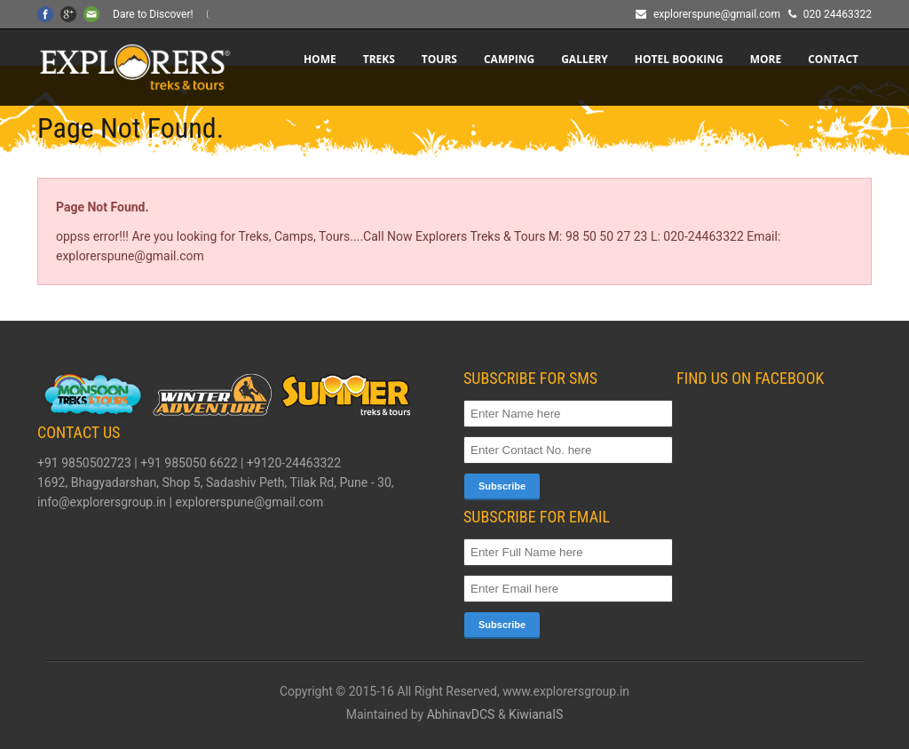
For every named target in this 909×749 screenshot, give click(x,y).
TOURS (439, 59)
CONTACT (833, 59)
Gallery (584, 59)
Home (320, 59)
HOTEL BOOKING (679, 59)
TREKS (379, 59)
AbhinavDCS (461, 714)
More (766, 59)
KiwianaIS (536, 714)
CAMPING (509, 59)
